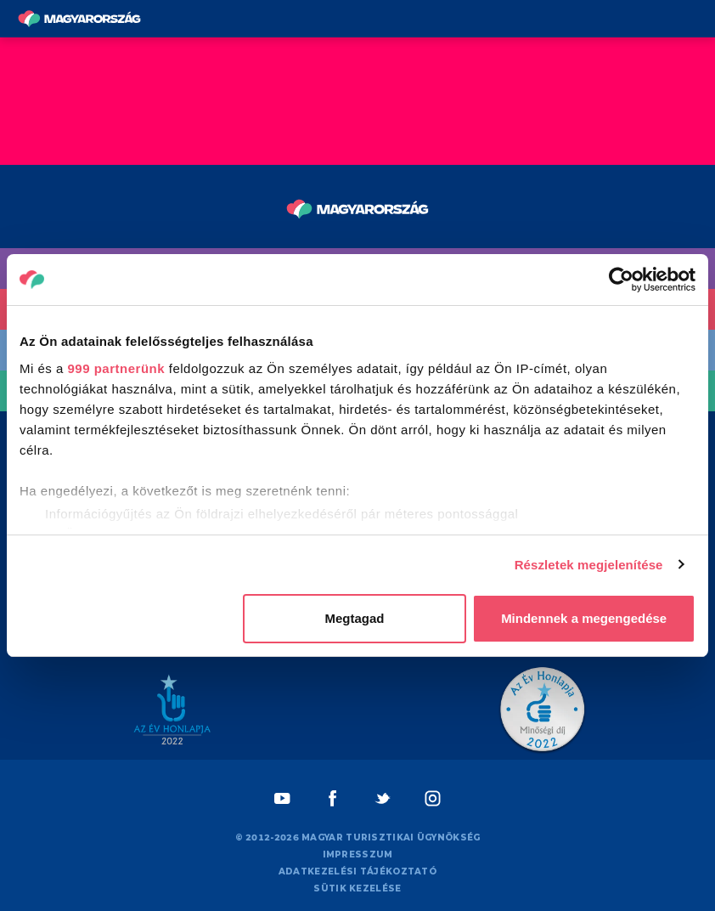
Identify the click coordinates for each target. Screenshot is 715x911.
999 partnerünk (117, 368)
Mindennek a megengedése (584, 618)
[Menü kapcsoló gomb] (696, 19)
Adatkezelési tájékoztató (357, 871)
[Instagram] (433, 798)
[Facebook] (332, 798)
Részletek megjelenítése (589, 564)
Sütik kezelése (357, 888)
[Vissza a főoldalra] (79, 18)
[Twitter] (382, 798)
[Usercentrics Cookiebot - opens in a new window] (621, 279)
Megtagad (354, 618)
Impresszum (358, 854)
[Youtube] (282, 798)
